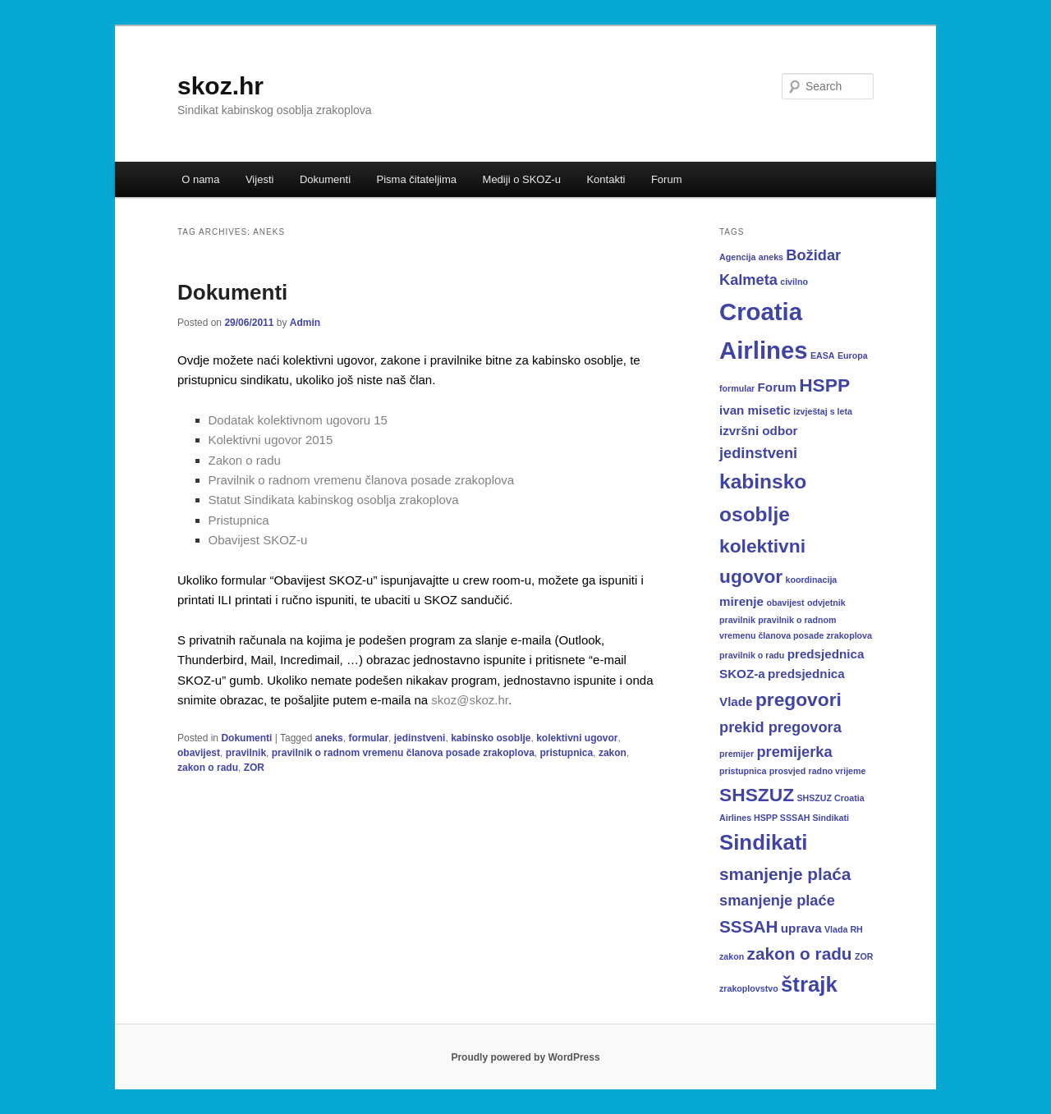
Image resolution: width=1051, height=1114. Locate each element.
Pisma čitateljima (417, 179)
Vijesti (259, 179)
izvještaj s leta (822, 411)
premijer (736, 754)
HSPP (824, 385)
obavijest (198, 753)
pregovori (798, 699)
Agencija (737, 257)
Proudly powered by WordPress (525, 1057)
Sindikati (763, 842)
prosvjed (787, 771)
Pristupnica (239, 520)
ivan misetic (755, 410)
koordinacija (812, 580)
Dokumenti (325, 179)
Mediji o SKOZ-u (522, 179)
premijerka (794, 751)
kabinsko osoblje (490, 738)
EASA (822, 355)
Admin (305, 322)
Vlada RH (843, 929)
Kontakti (605, 179)
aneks (329, 738)
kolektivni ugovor (576, 738)
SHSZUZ (756, 794)
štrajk (809, 984)
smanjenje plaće (777, 900)
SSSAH (748, 926)
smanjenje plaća (785, 873)
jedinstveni (420, 738)
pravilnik (246, 753)
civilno (794, 282)
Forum (666, 179)
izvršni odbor (758, 431)
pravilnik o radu (751, 655)
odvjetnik (826, 602)
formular (368, 738)
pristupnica (567, 753)
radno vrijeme (837, 771)
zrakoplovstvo (748, 988)
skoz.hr (220, 85)
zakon (612, 753)
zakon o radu (207, 767)
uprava (801, 928)
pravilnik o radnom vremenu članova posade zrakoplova (403, 753)
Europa (853, 355)
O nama (200, 179)
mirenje (741, 601)
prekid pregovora (780, 727)
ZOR (254, 767)
